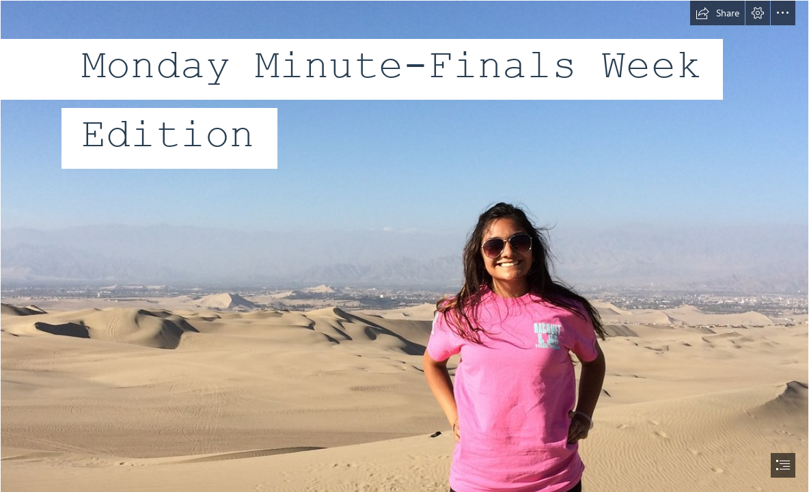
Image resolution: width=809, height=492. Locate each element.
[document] (404, 246)
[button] (717, 13)
